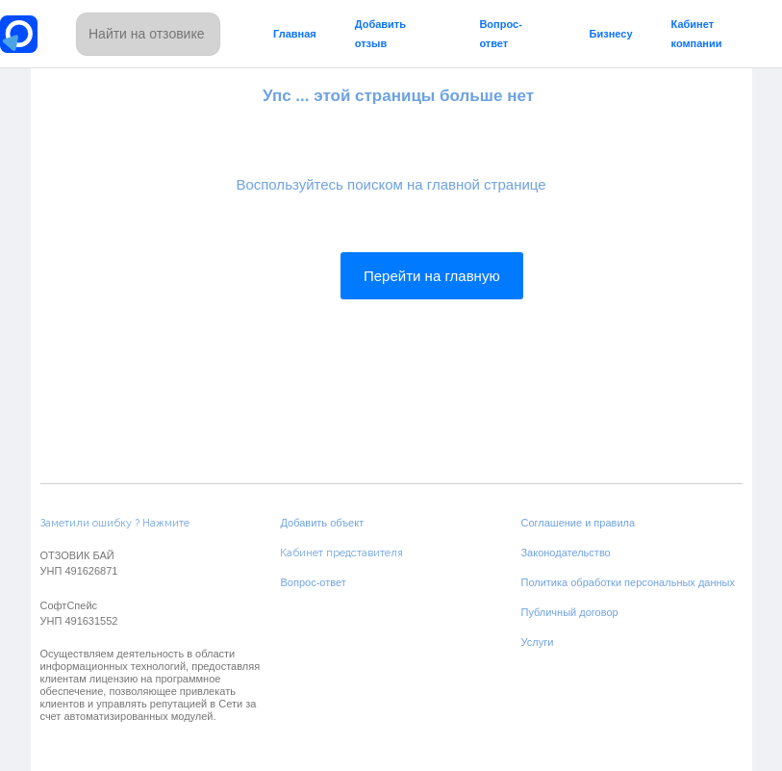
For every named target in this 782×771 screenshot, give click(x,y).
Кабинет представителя (341, 553)
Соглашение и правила (577, 522)
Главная (294, 33)
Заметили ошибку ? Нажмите (114, 523)
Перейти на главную (432, 276)
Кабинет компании (696, 33)
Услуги (536, 642)
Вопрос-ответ (500, 33)
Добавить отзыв (380, 33)
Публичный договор (569, 612)
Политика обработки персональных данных (627, 582)
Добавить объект (322, 522)
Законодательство (565, 552)
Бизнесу (611, 33)
